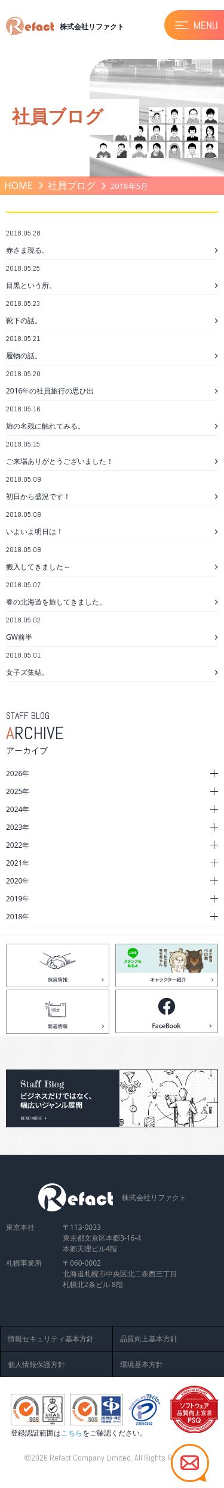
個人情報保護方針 (36, 1364)
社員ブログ (72, 185)
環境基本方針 (141, 1364)
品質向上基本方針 (148, 1339)
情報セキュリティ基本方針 (51, 1339)
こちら (71, 1433)
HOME (18, 185)
